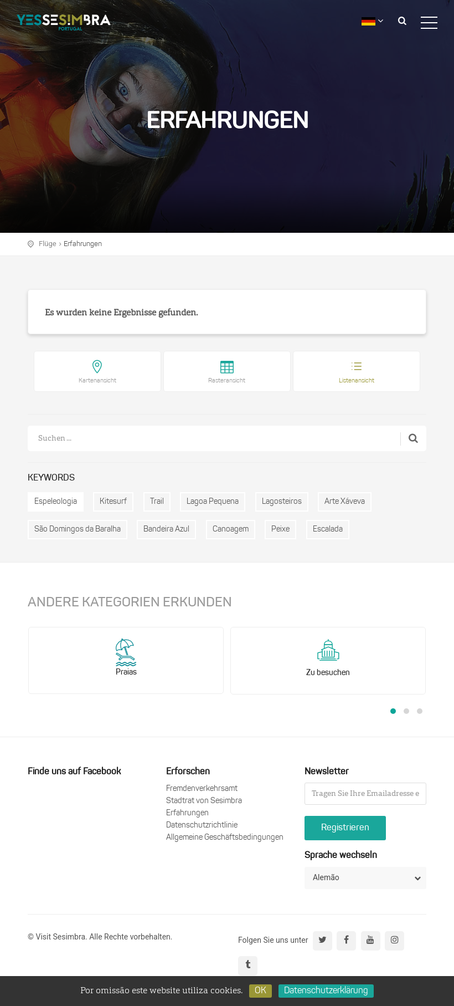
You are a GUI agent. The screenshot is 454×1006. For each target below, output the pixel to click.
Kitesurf (113, 502)
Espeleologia (55, 502)
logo (64, 19)
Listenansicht (356, 381)
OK (260, 991)
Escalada (328, 529)
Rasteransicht (226, 381)
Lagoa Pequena (213, 502)
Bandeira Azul (166, 529)
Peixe (280, 529)
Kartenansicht (97, 381)
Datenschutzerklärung (326, 991)
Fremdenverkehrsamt (202, 789)
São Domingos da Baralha (77, 529)
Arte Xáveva (344, 502)
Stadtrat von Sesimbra (204, 801)
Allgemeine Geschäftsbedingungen (224, 838)
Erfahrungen (83, 244)
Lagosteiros (282, 502)
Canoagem (231, 529)
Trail (157, 502)
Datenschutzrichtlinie (202, 825)
